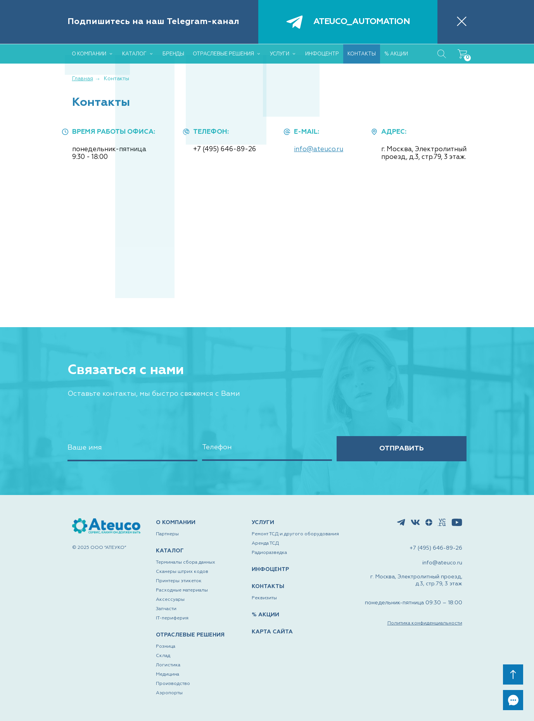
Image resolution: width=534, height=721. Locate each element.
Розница (165, 646)
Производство (173, 683)
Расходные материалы (182, 590)
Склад (163, 656)
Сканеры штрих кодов (182, 572)
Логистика (168, 665)
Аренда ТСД (265, 544)
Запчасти (166, 609)
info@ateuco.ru (318, 149)
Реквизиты (264, 598)
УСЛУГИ (263, 523)
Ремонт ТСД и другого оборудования (295, 534)
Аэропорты (169, 693)
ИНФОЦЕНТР (270, 570)
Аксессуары (170, 600)
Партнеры (167, 534)
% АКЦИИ (265, 615)
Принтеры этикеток (179, 581)
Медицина (167, 674)
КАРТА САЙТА (272, 632)
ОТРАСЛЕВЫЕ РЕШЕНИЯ (190, 635)
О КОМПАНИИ (175, 523)
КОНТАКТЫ (268, 587)
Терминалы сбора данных (185, 563)
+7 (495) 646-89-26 (224, 149)
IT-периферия (172, 618)
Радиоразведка (269, 553)
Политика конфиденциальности (424, 623)
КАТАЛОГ (170, 551)
